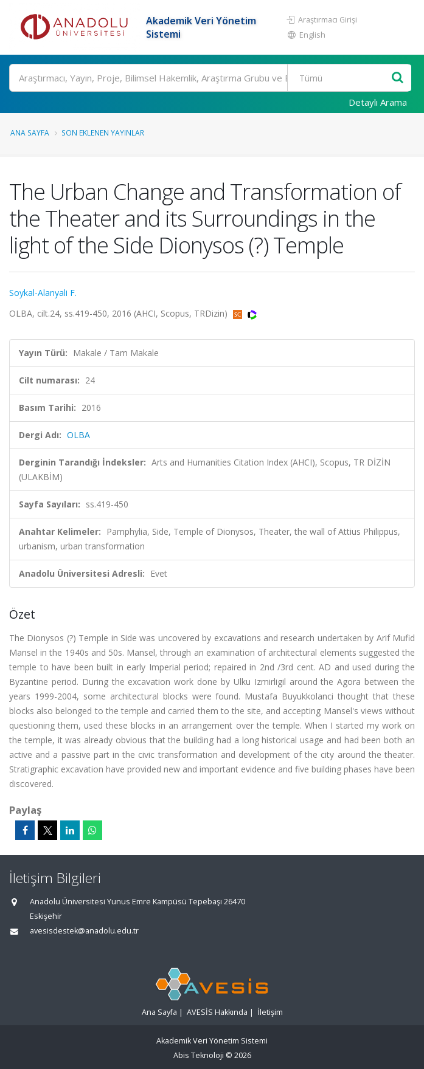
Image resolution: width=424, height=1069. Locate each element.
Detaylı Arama (378, 102)
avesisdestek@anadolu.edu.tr (84, 931)
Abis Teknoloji (198, 1055)
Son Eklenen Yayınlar (102, 132)
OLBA (78, 435)
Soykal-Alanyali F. (43, 292)
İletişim (270, 1012)
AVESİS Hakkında (217, 1012)
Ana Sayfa (29, 132)
